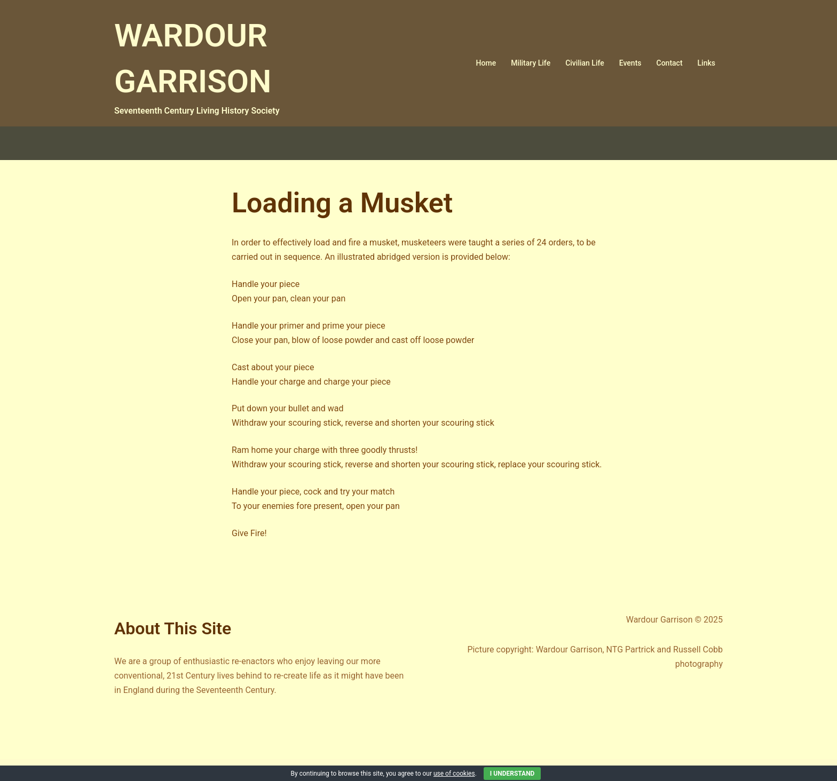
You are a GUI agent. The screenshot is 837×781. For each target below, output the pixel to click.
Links (706, 63)
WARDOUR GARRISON (208, 56)
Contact (670, 63)
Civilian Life (584, 63)
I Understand (512, 773)
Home (486, 63)
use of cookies (454, 773)
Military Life (530, 63)
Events (630, 63)
